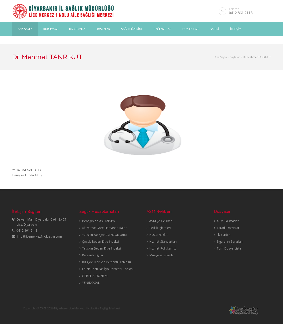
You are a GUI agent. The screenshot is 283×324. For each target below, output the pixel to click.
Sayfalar (235, 57)
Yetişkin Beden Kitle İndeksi (100, 248)
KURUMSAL (50, 29)
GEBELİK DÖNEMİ (93, 276)
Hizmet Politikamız (161, 248)
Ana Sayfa (25, 29)
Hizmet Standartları (162, 241)
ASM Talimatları (226, 221)
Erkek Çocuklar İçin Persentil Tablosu (106, 269)
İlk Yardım (222, 235)
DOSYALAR (103, 29)
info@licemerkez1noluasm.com (37, 236)
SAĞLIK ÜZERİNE (132, 29)
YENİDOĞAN (89, 282)
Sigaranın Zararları (228, 241)
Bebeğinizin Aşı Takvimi (97, 221)
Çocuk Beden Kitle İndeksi (99, 241)
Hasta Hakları (157, 235)
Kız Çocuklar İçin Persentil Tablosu (105, 262)
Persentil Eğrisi (91, 255)
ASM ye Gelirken (159, 221)
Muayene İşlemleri (161, 255)
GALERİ (214, 29)
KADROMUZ (77, 29)
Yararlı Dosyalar (226, 228)
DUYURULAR (190, 29)
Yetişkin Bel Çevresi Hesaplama (103, 235)
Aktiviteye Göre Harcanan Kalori (103, 228)
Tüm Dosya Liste (227, 248)
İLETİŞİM (235, 29)
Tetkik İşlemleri (159, 228)
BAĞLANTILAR (162, 29)
